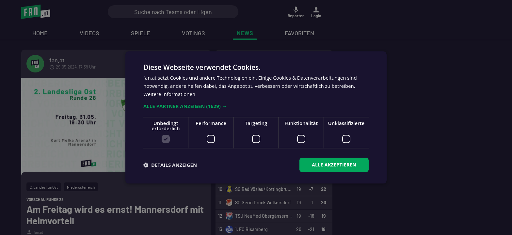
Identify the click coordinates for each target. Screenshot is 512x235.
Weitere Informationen (169, 94)
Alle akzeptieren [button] (334, 165)
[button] (256, 106)
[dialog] (256, 117)
